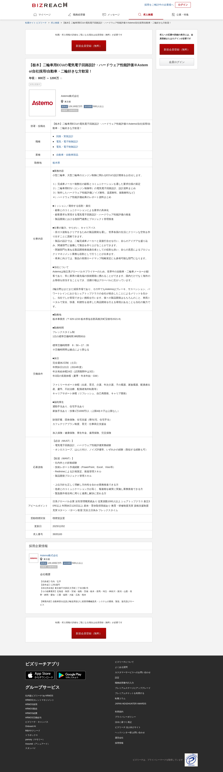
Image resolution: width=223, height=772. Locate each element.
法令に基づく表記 (123, 722)
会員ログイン (177, 61)
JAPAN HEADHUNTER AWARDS (130, 703)
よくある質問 (121, 667)
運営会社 (119, 738)
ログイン (183, 4)
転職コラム (120, 698)
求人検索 (148, 14)
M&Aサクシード (32, 730)
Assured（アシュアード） (37, 744)
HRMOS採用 (31, 704)
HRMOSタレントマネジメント (39, 700)
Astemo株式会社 (49, 555)
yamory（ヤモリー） (35, 739)
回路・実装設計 (64, 136)
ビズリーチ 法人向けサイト (128, 727)
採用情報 (119, 743)
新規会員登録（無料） (89, 45)
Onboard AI (30, 726)
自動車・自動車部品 (67, 154)
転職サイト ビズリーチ (36, 23)
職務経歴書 (79, 14)
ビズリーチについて (124, 662)
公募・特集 (182, 14)
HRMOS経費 (31, 713)
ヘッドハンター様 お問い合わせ (130, 732)
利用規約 (119, 711)
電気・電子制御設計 (67, 141)
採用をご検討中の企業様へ (159, 4)
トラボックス (31, 735)
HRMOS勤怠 (31, 709)
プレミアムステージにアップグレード (133, 688)
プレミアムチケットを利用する (129, 693)
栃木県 (57, 162)
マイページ (45, 14)
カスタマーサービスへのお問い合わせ (133, 672)
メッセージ (113, 14)
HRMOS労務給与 (33, 717)
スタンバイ (30, 748)
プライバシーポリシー (125, 717)
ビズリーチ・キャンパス (36, 722)
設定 (117, 677)
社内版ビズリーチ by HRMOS (39, 695)
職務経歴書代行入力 (124, 683)
